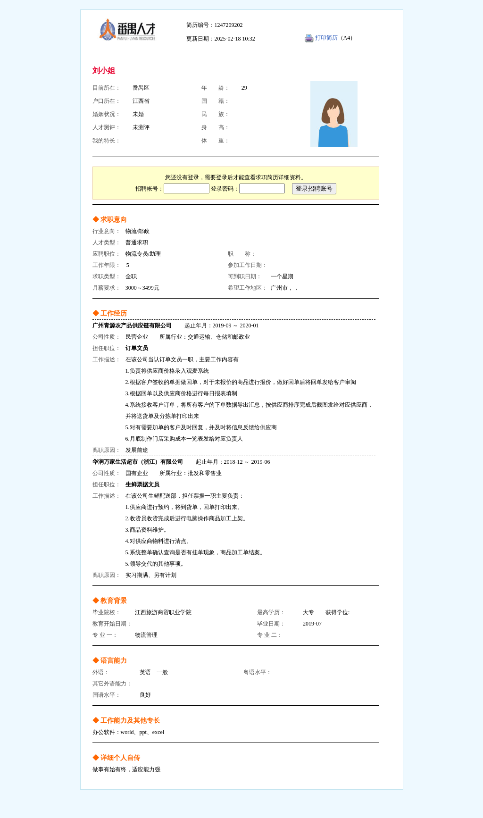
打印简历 (326, 37)
